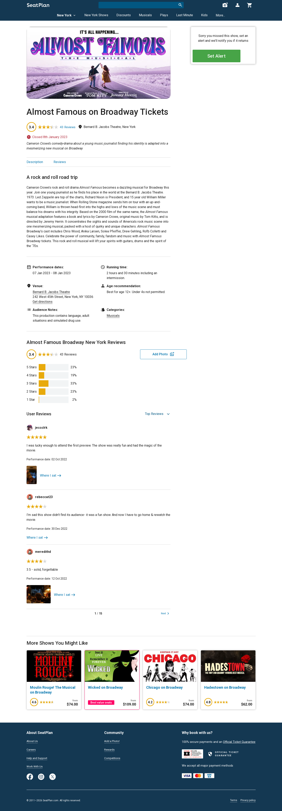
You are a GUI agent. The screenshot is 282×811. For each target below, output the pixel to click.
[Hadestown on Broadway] (228, 687)
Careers (32, 749)
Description (35, 162)
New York (66, 15)
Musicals (145, 15)
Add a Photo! (112, 740)
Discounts (123, 15)
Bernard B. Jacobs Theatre (51, 292)
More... (220, 15)
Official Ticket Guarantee (239, 741)
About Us (33, 740)
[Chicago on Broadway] (170, 687)
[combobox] (141, 5)
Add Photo (139, 354)
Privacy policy (248, 800)
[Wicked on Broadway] (112, 687)
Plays (164, 15)
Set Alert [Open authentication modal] (223, 57)
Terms (233, 800)
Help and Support (38, 757)
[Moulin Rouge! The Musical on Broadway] (54, 690)
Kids (204, 15)
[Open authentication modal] (237, 5)
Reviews (60, 162)
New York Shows (96, 15)
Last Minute (184, 15)
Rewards (110, 749)
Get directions (43, 302)
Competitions (113, 757)
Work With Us (35, 766)
